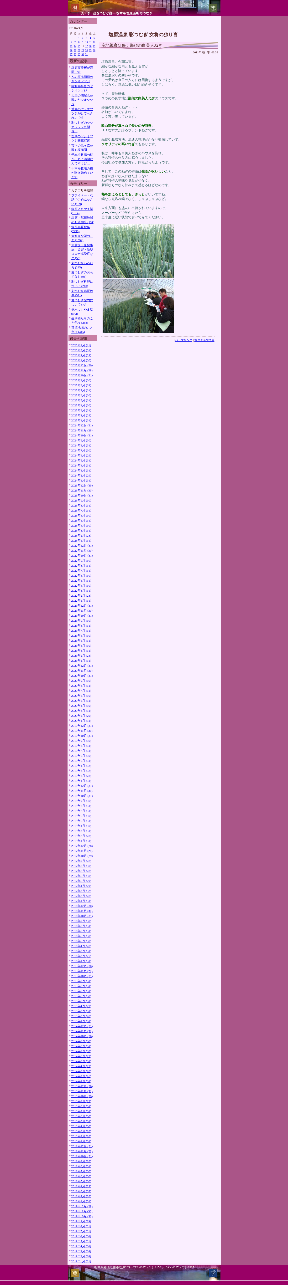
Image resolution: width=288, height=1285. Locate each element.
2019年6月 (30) (81, 756)
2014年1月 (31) (81, 1081)
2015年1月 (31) (81, 1021)
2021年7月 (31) (81, 630)
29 (79, 54)
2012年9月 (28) (81, 1161)
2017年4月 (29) (81, 886)
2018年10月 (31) (82, 796)
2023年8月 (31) (81, 505)
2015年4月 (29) (81, 1006)
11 (90, 42)
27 (71, 54)
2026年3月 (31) (81, 350)
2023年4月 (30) (81, 525)
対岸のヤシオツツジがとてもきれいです (82, 113)
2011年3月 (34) (81, 1251)
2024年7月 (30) (81, 450)
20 (71, 50)
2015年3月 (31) (81, 1011)
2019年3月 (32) (81, 771)
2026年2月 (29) (81, 355)
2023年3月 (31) (81, 530)
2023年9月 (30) (81, 500)
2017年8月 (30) (81, 866)
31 (86, 54)
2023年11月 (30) (82, 490)
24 (86, 50)
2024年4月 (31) (81, 465)
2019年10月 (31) (82, 735)
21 (75, 50)
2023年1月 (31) (81, 540)
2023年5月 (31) (81, 520)
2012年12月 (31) (82, 1146)
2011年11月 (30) (82, 1211)
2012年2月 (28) (81, 1196)
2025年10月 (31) (82, 375)
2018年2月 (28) (81, 836)
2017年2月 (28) (81, 896)
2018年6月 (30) (81, 816)
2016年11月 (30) (82, 911)
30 (83, 54)
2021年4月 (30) (81, 645)
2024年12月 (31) (82, 425)
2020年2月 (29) (81, 715)
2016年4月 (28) (81, 946)
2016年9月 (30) (81, 921)
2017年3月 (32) (81, 891)
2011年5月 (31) (81, 1241)
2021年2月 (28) (81, 655)
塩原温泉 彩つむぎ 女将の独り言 (143, 34)
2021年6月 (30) (81, 635)
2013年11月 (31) (82, 1091)
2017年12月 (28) (82, 846)
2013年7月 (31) (81, 1111)
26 (94, 50)
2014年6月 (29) (81, 1056)
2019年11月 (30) (82, 730)
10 (86, 42)
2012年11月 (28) (82, 1151)
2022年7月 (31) (81, 570)
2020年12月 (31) (82, 665)
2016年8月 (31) (81, 926)
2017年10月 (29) (82, 856)
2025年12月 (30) (82, 365)
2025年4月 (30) (81, 405)
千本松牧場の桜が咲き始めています (82, 173)
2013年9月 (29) (81, 1101)
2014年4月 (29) (81, 1066)
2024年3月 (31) (81, 470)
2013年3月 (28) (81, 1131)
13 (71, 46)
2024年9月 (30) (81, 440)
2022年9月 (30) (81, 560)
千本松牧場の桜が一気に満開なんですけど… (82, 159)
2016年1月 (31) (81, 961)
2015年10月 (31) (82, 976)
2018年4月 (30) (81, 826)
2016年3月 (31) (81, 951)
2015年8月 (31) (81, 986)
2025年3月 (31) (81, 410)
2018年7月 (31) (81, 811)
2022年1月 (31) (81, 600)
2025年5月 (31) (81, 400)
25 (90, 50)
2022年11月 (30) (82, 550)
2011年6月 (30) (81, 1236)
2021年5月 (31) (81, 640)
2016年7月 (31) (81, 931)
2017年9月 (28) (81, 861)
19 (94, 46)
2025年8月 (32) (81, 385)
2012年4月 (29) (81, 1186)
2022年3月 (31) (81, 590)
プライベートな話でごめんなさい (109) (82, 200)
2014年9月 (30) (81, 1041)
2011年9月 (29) (81, 1221)
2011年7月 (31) (81, 1231)
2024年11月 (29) (82, 430)
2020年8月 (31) (81, 685)
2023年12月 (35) (82, 485)
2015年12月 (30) (82, 966)
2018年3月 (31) (81, 831)
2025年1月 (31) (81, 420)
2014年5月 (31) (81, 1061)
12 (94, 42)
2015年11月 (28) (82, 971)
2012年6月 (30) (81, 1176)
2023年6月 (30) (81, 515)
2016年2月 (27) (81, 956)
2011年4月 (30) (81, 1246)
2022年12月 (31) (82, 545)
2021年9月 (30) (81, 620)
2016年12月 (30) (82, 906)
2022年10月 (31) (82, 555)
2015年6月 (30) (81, 996)
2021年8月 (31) (81, 625)
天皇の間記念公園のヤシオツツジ (82, 100)
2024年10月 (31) (82, 435)
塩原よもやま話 (204, 340)
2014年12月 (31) (82, 1026)
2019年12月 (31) (82, 725)
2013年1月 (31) (81, 1141)
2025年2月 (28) (81, 415)
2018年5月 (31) (81, 821)
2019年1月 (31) (81, 781)
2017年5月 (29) (81, 881)
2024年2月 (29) (81, 475)
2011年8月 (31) (81, 1226)
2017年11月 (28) (82, 851)
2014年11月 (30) (82, 1031)
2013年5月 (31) (81, 1121)
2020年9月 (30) (81, 680)
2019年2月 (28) (81, 776)
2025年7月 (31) (81, 390)
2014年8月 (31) (81, 1046)
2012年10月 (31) (82, 1156)
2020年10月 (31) (82, 675)
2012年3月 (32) (81, 1191)
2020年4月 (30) (81, 705)
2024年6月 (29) (81, 455)
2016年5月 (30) (81, 941)
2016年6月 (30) (81, 936)
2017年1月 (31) (81, 901)
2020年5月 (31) (81, 700)
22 (79, 50)
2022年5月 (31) (81, 580)
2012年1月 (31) (81, 1201)
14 (75, 46)
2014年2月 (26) (81, 1076)
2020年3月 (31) (81, 710)
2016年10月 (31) (82, 916)
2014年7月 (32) (81, 1051)
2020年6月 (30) (81, 695)
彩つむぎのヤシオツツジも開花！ (82, 127)
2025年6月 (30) (81, 395)
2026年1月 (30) (81, 360)
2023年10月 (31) (82, 495)
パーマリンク (183, 340)
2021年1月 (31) (81, 660)
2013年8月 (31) (81, 1106)
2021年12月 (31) (82, 605)
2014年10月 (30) (82, 1036)
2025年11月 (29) (82, 370)
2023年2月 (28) (81, 535)
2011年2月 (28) (81, 1256)
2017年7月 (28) (81, 871)
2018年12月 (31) (82, 786)
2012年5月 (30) (81, 1181)
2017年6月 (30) (81, 876)
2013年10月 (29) (82, 1096)
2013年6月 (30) (81, 1116)
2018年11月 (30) (82, 791)
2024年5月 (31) (81, 460)
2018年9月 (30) (81, 801)
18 (90, 46)
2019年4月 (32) (81, 766)
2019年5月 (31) (81, 761)
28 (75, 54)
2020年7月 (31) (81, 690)
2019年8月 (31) (81, 745)
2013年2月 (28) (81, 1136)
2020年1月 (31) (81, 720)
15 (79, 46)
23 (83, 50)
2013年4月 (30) (81, 1126)
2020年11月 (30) (82, 670)
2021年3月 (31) (81, 650)
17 (86, 46)
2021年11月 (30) (82, 610)
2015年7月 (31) (81, 991)
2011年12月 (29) (82, 1206)
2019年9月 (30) (81, 740)
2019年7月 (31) (81, 751)
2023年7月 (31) (81, 510)
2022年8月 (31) (81, 565)
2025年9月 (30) (81, 380)
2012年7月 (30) (81, 1171)
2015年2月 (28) (81, 1016)
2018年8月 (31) (81, 806)
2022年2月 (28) (81, 595)
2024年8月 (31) (81, 445)
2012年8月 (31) (81, 1166)
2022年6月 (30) (81, 575)
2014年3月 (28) (81, 1071)
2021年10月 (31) (82, 615)
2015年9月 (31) (81, 981)
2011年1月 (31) (81, 1261)
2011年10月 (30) (82, 1216)
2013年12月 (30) (82, 1086)
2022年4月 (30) (81, 585)
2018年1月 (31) (81, 841)
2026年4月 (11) (81, 345)
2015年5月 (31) (81, 1001)
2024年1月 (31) (81, 480)
